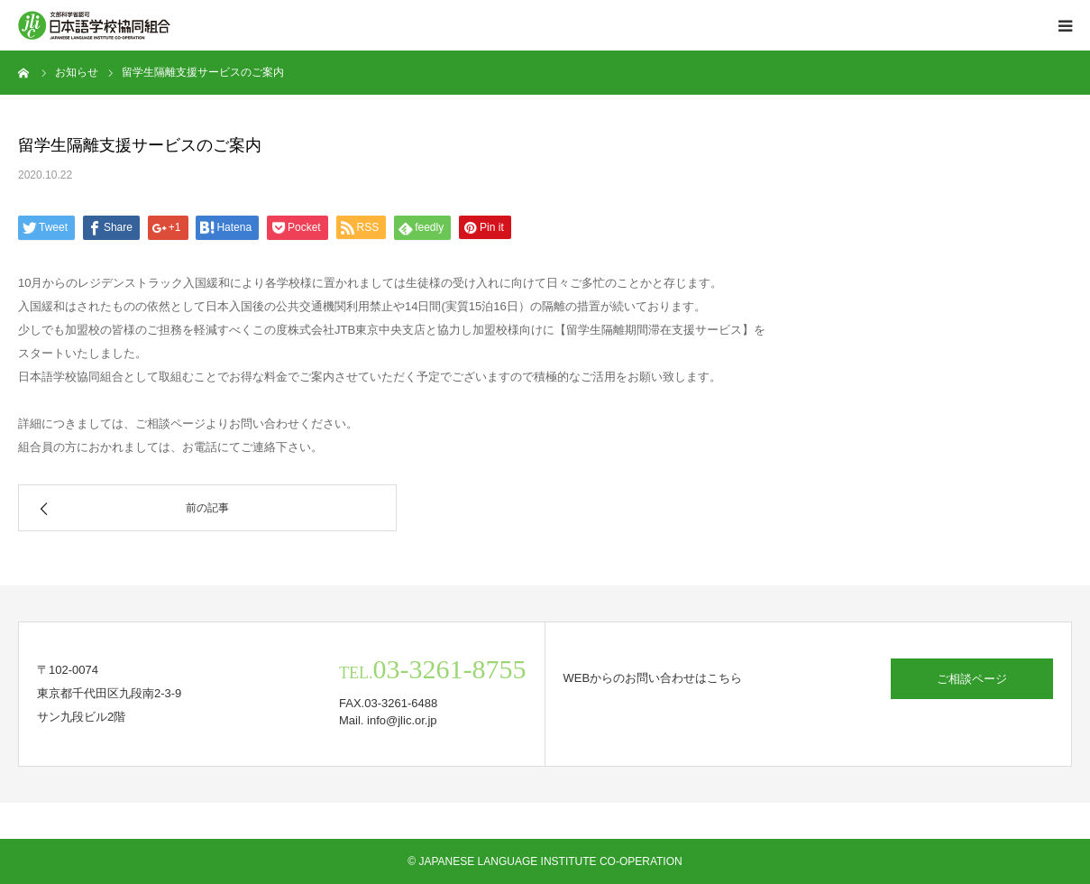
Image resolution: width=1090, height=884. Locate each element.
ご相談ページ (972, 679)
